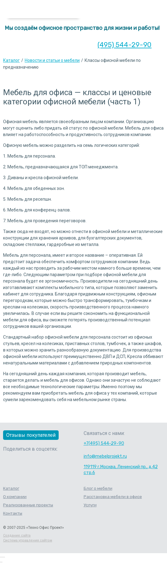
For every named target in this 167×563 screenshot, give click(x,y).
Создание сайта (17, 535)
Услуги (90, 505)
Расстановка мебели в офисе (113, 496)
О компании (15, 496)
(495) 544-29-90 (125, 45)
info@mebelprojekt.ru (105, 456)
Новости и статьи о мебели (52, 60)
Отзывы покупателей (31, 435)
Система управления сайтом (27, 540)
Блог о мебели (98, 488)
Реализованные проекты (28, 505)
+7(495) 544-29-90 (104, 443)
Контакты (12, 513)
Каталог (11, 60)
